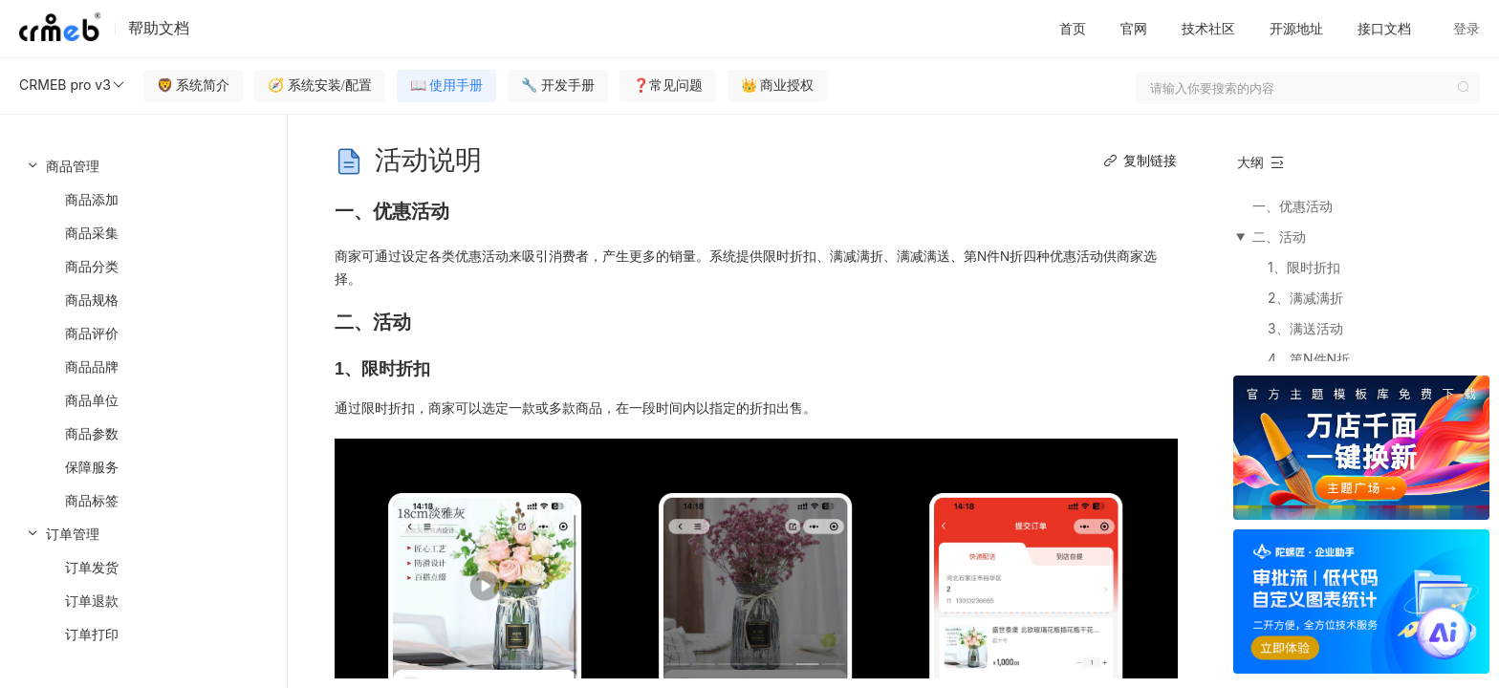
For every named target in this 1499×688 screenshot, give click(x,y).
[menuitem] (143, 333)
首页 (1072, 28)
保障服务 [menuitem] (92, 467)
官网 (1133, 28)
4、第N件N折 (1309, 359)
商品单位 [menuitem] (92, 400)
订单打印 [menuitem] (92, 634)
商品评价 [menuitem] (92, 333)
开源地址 (1296, 28)
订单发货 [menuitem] (92, 567)
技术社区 (1208, 28)
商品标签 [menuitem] (92, 500)
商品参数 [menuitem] (92, 433)
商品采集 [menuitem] (92, 233)
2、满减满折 (1305, 298)
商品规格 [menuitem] (92, 299)
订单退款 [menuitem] (92, 600)
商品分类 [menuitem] (92, 266)
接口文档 (1384, 28)
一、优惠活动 (1292, 206)
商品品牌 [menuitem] (92, 366)
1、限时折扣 (1304, 267)
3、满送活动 (1305, 328)
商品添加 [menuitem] (92, 199)
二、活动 (1279, 236)
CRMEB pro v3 (72, 85)
